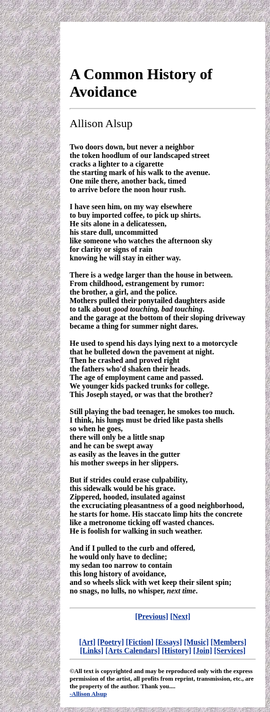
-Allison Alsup (88, 693)
